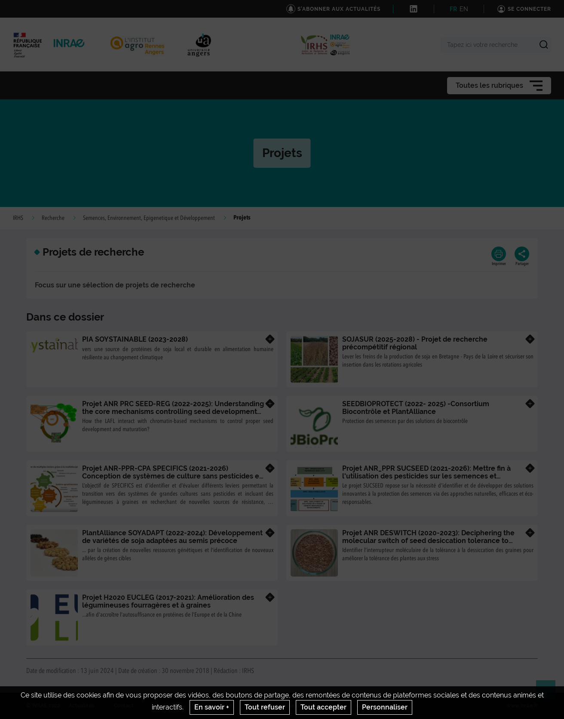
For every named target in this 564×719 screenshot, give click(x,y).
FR (453, 9)
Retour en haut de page (549, 694)
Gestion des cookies (380, 706)
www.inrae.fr (522, 706)
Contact (124, 706)
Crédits (162, 706)
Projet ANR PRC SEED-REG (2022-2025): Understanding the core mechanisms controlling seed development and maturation (173, 411)
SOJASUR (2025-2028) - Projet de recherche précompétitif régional (414, 343)
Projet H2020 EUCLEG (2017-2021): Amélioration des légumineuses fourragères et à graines (168, 601)
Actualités (81, 706)
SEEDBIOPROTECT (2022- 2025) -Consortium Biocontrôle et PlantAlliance (415, 408)
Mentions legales (212, 706)
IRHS (18, 218)
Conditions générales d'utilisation (294, 706)
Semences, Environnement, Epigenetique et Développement (149, 218)
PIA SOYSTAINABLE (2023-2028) (135, 339)
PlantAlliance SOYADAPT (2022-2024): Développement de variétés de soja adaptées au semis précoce (172, 537)
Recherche (53, 218)
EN (464, 9)
